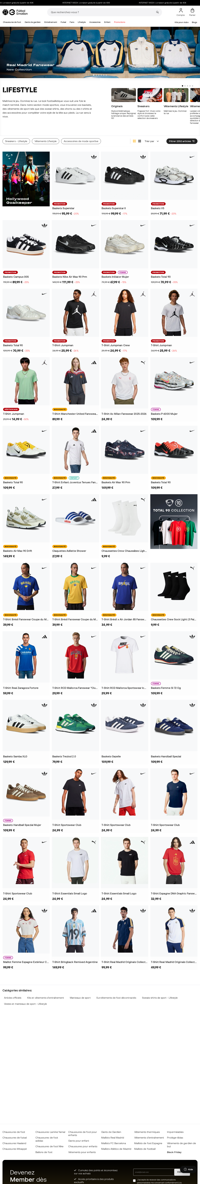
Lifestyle (82, 22)
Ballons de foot (43, 1152)
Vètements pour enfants (82, 1152)
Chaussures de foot (12, 22)
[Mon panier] (192, 12)
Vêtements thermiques (147, 1131)
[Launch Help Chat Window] (188, 1169)
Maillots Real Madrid (112, 1137)
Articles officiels (12, 997)
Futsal (63, 22)
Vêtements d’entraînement (149, 1137)
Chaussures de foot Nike (49, 1146)
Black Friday (174, 1152)
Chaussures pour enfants (82, 1146)
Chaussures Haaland (14, 1143)
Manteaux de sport (80, 997)
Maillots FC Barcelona (113, 1143)
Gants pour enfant (78, 1140)
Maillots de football (145, 1148)
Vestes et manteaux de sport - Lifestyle (25, 1004)
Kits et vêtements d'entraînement (45, 997)
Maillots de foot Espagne (148, 1143)
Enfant (107, 22)
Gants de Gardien (111, 1131)
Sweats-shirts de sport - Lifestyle (160, 997)
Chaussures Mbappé (14, 1148)
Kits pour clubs (181, 22)
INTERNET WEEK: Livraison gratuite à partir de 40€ (95, 3)
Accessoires (95, 22)
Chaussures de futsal (14, 1137)
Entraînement (50, 22)
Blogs (194, 22)
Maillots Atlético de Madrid (116, 1148)
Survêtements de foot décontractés (116, 997)
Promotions (119, 22)
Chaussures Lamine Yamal (50, 1131)
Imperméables (175, 1131)
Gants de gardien (33, 22)
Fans (72, 22)
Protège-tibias (175, 1137)
